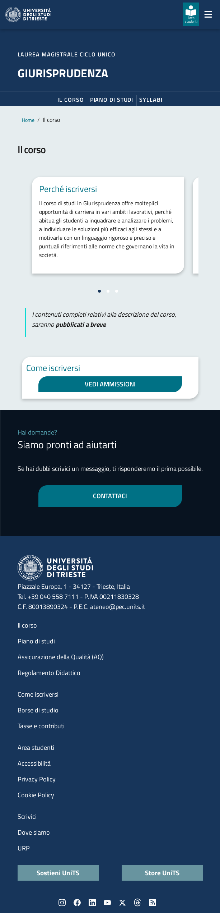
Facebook (77, 902)
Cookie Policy (36, 795)
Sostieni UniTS (58, 872)
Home (28, 120)
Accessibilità (34, 763)
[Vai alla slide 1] (99, 291)
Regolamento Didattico (49, 673)
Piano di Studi (112, 99)
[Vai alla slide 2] (108, 291)
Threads (137, 902)
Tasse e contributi (41, 726)
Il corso (70, 99)
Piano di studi (36, 641)
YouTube (107, 902)
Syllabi (150, 99)
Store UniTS (162, 872)
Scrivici (27, 816)
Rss (152, 902)
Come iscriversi (38, 694)
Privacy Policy (37, 779)
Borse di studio (38, 710)
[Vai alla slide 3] (116, 291)
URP (24, 848)
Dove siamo (34, 832)
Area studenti (36, 747)
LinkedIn (92, 902)
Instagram (62, 902)
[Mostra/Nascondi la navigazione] (208, 14)
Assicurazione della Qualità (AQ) (61, 657)
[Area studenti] (191, 14)
